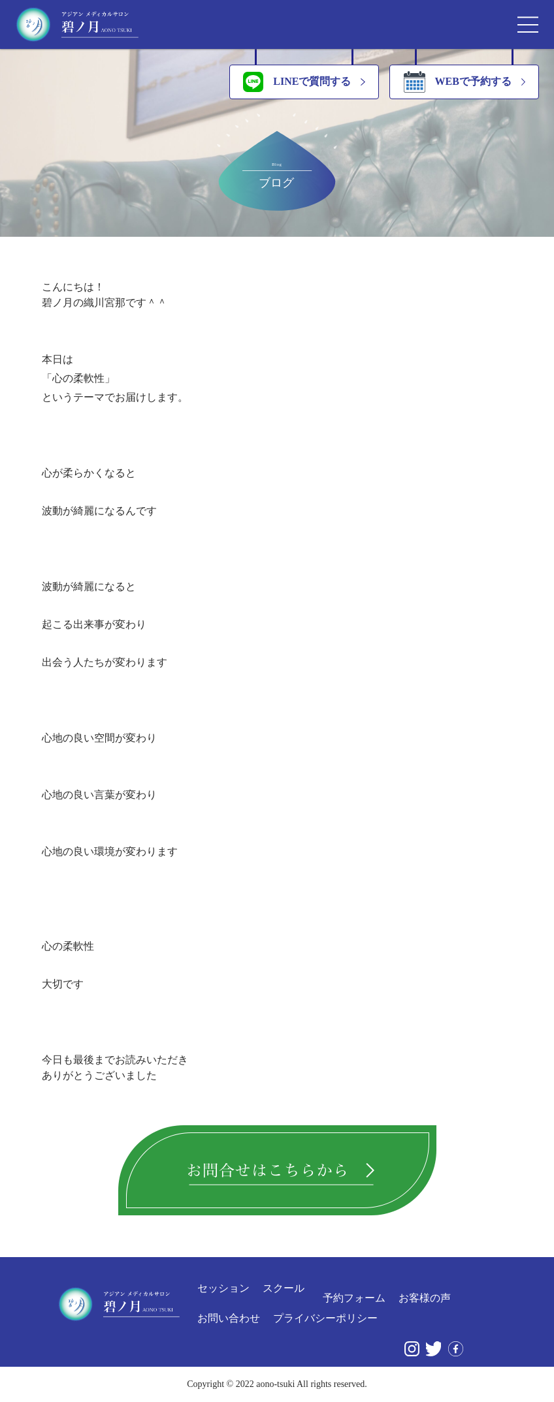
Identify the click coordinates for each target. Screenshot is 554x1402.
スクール (283, 1288)
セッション (223, 1288)
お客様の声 (425, 1298)
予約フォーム (354, 1298)
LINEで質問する (297, 82)
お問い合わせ (228, 1318)
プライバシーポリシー (325, 1318)
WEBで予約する (458, 82)
